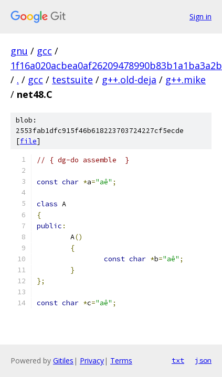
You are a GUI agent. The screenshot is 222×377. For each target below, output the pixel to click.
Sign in (200, 16)
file (28, 141)
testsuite (72, 79)
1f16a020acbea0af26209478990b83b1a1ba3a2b (116, 65)
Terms (121, 360)
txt (178, 360)
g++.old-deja (129, 79)
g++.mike (185, 79)
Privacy (92, 360)
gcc (44, 51)
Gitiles (63, 360)
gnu (19, 51)
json (203, 360)
